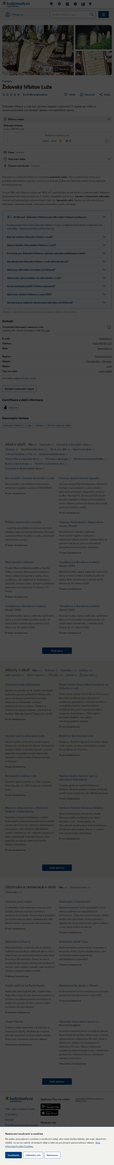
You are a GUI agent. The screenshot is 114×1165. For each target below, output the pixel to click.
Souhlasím (13, 1155)
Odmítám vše (33, 1155)
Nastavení (52, 1155)
